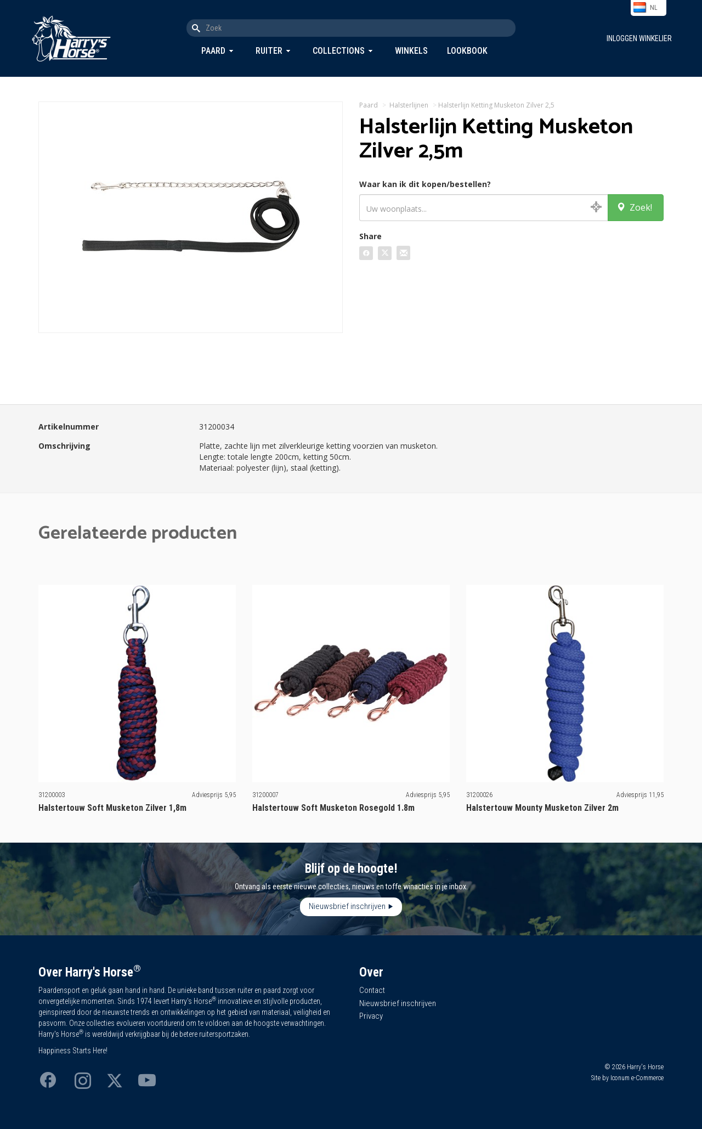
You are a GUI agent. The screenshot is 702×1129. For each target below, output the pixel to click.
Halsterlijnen (408, 105)
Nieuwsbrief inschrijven (347, 906)
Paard (213, 51)
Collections (339, 51)
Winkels (411, 51)
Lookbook (467, 51)
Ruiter (269, 51)
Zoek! (634, 207)
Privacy (371, 1016)
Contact (372, 990)
